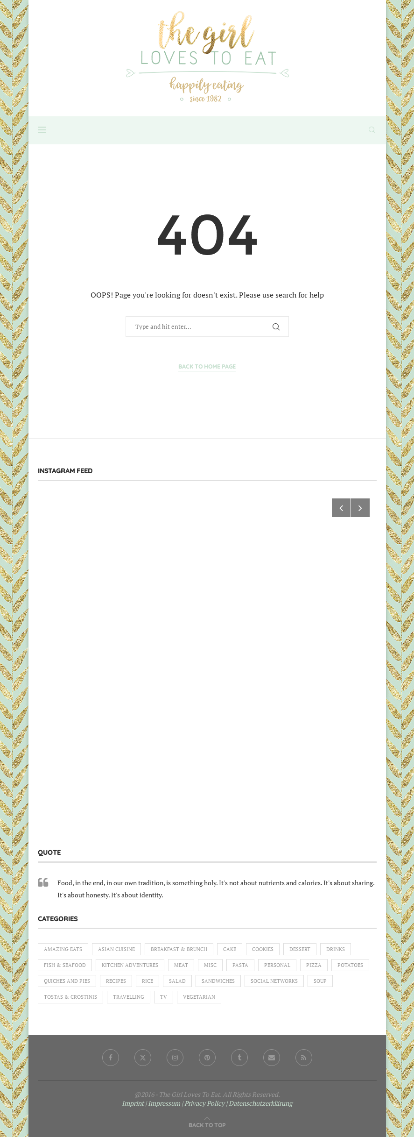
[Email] (271, 1057)
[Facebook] (110, 1057)
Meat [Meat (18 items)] (181, 965)
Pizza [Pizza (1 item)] (314, 965)
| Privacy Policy (203, 1103)
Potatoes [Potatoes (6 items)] (350, 965)
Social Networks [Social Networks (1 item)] (274, 981)
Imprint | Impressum (151, 1103)
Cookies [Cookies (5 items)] (263, 949)
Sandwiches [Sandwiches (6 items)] (218, 981)
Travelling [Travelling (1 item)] (128, 997)
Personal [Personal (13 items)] (277, 965)
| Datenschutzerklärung (259, 1103)
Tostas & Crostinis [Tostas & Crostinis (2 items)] (70, 997)
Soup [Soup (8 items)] (320, 981)
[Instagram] (175, 1057)
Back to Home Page (207, 366)
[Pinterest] (207, 1057)
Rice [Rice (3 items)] (147, 981)
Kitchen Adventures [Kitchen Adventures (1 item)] (130, 965)
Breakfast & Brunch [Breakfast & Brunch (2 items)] (179, 949)
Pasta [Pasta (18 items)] (240, 965)
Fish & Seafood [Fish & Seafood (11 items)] (65, 965)
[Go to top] (207, 1124)
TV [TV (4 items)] (163, 997)
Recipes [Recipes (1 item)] (116, 981)
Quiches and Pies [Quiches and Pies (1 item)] (67, 981)
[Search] (372, 129)
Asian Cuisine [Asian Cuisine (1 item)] (116, 949)
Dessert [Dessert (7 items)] (299, 949)
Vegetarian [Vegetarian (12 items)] (199, 997)
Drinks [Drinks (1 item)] (335, 949)
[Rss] (303, 1057)
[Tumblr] (239, 1057)
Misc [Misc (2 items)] (210, 965)
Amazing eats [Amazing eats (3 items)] (63, 949)
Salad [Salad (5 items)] (177, 981)
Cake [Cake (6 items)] (229, 949)
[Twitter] (142, 1057)
